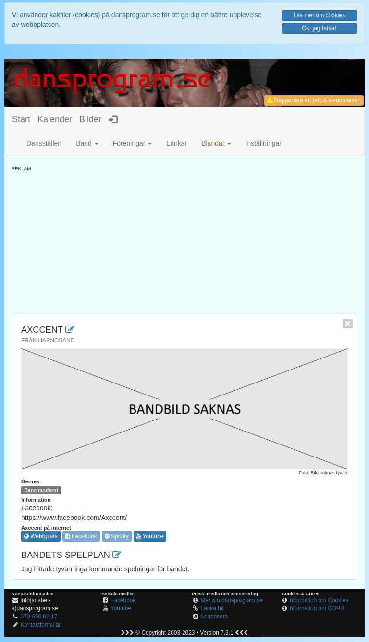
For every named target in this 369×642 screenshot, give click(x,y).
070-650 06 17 (39, 616)
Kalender (54, 119)
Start (21, 119)
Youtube (150, 536)
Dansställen (44, 143)
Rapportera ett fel (314, 100)
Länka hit (212, 608)
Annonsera (214, 616)
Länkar (176, 143)
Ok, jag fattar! (319, 28)
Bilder (90, 119)
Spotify (117, 536)
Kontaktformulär (41, 624)
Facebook (81, 536)
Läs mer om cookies (319, 15)
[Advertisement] (184, 239)
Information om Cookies (318, 600)
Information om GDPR (316, 608)
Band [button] (87, 143)
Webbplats (41, 536)
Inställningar (264, 143)
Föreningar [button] (132, 143)
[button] (216, 143)
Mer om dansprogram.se (232, 600)
